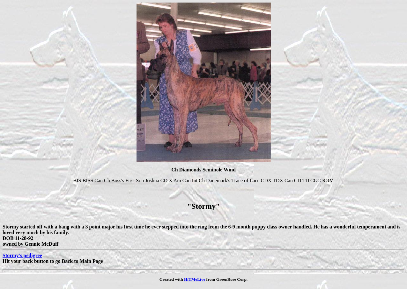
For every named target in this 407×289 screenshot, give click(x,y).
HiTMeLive (194, 279)
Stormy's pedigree (22, 255)
